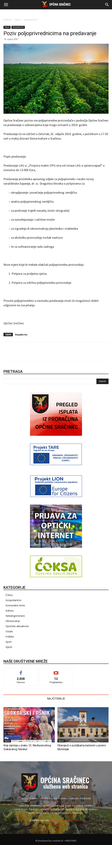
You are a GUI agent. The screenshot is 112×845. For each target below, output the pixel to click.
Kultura (10, 610)
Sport (9, 641)
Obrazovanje (13, 621)
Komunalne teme (15, 605)
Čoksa (9, 595)
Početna (7, 20)
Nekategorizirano (15, 615)
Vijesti (18, 20)
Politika (10, 636)
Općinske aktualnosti (17, 626)
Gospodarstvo (30, 20)
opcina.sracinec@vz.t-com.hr (66, 820)
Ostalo (9, 631)
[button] (5, 4)
